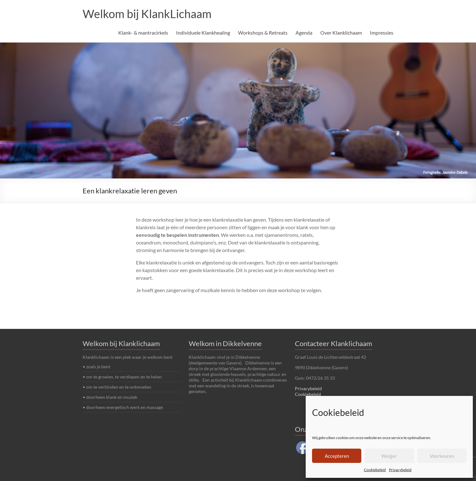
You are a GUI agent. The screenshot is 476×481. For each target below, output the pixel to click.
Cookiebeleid (375, 469)
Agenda (304, 33)
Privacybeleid (400, 469)
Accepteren (337, 456)
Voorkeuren (442, 456)
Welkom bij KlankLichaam (147, 14)
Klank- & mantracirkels (143, 33)
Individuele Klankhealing (203, 33)
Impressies (381, 33)
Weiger (389, 456)
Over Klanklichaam (341, 33)
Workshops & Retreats (263, 33)
